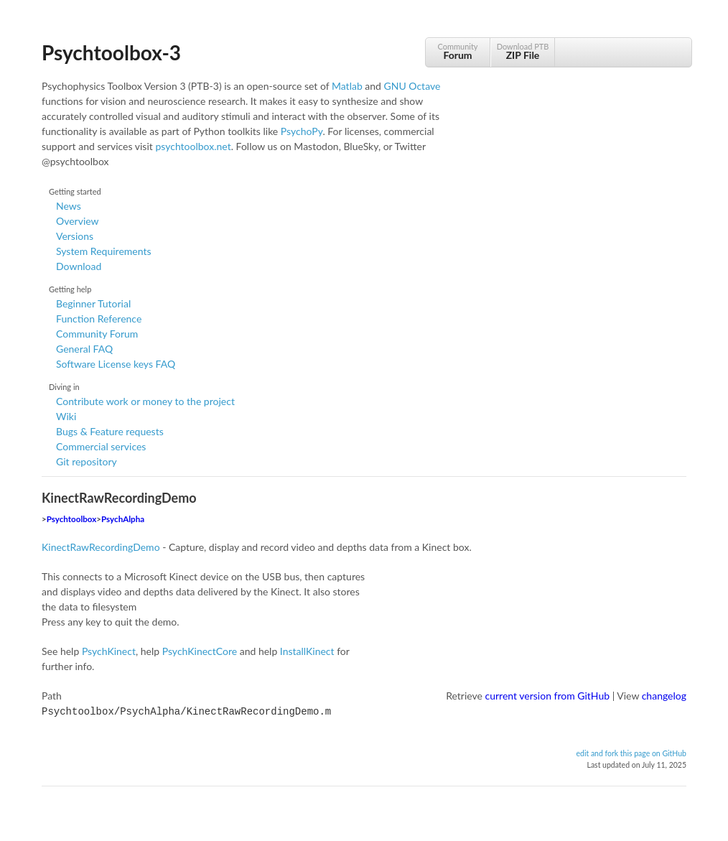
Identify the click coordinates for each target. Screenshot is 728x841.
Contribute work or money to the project (145, 401)
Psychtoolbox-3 (111, 52)
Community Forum (97, 333)
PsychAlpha (122, 519)
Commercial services (101, 446)
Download (78, 266)
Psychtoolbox (72, 519)
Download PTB (522, 51)
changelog (664, 695)
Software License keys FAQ (115, 364)
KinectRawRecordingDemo (101, 547)
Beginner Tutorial (93, 303)
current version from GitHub (547, 695)
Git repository (86, 461)
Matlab (347, 86)
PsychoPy (302, 131)
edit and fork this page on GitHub (631, 752)
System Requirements (103, 251)
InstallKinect (307, 651)
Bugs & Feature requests (110, 431)
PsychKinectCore (199, 651)
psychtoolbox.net (192, 146)
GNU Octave (412, 86)
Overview (77, 221)
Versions (74, 236)
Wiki (66, 416)
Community (458, 51)
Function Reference (98, 318)
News (68, 206)
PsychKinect (109, 651)
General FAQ (84, 349)
